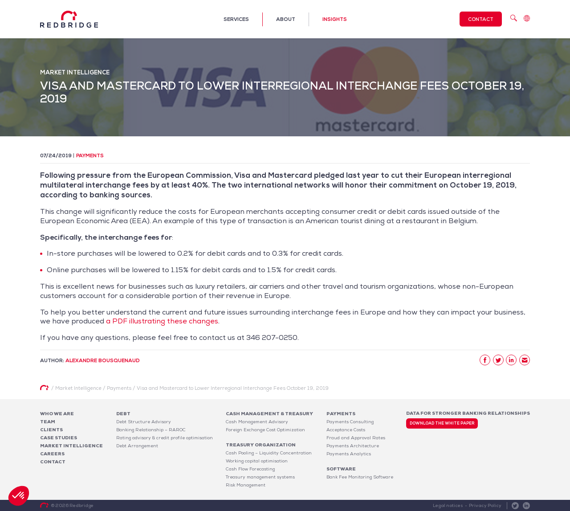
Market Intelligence (71, 446)
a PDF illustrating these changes (162, 321)
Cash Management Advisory (257, 422)
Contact (480, 19)
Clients (51, 430)
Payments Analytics (348, 454)
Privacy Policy (485, 505)
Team (47, 422)
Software (341, 469)
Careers (52, 454)
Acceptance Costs (345, 430)
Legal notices (448, 505)
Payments (90, 155)
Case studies (58, 438)
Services (236, 19)
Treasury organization (261, 445)
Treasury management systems (260, 477)
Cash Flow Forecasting (250, 469)
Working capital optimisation (257, 461)
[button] (18, 496)
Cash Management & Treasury (269, 414)
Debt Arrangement (137, 446)
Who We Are (57, 414)
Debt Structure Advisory (143, 422)
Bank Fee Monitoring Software (359, 477)
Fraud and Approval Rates (355, 438)
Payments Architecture (352, 446)
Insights (334, 19)
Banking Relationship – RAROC (151, 430)
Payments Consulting (350, 422)
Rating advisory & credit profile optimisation (164, 438)
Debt (123, 414)
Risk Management (245, 485)
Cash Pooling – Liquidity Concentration (269, 453)
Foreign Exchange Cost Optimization (265, 430)
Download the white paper (442, 423)
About (285, 19)
